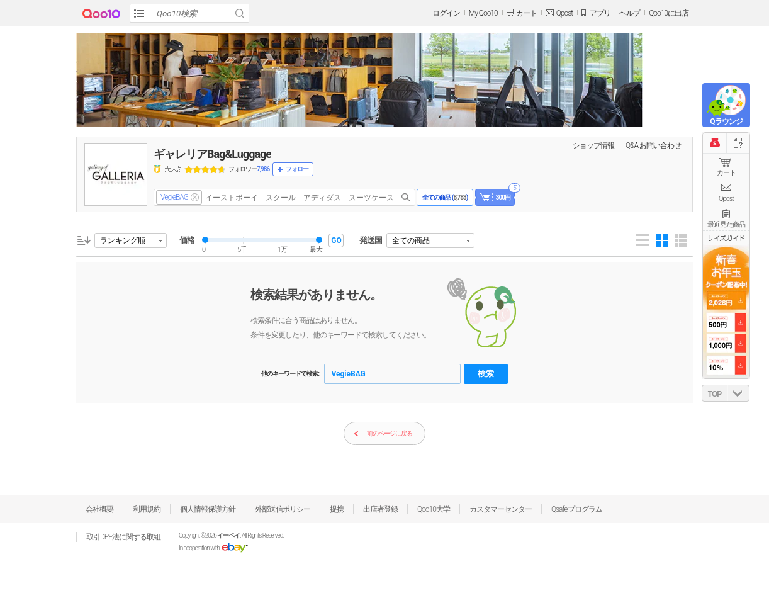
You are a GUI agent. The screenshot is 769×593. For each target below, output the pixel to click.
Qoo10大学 (433, 509)
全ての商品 (411, 240)
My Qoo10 (483, 13)
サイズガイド (726, 238)
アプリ (600, 13)
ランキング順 (122, 240)
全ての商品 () (445, 197)
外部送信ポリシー (282, 509)
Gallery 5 (681, 240)
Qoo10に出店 (668, 13)
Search (240, 13)
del (194, 197)
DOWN (738, 393)
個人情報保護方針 (207, 509)
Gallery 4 (662, 240)
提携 (337, 509)
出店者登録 (380, 509)
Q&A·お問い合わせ (653, 145)
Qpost (564, 13)
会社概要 (99, 509)
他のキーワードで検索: (290, 373)
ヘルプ (629, 13)
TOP (714, 394)
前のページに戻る (383, 434)
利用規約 (146, 509)
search (406, 197)
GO (336, 240)
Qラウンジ (726, 121)
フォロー (297, 169)
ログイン (446, 13)
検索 (486, 373)
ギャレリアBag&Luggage (212, 154)
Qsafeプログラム (576, 509)
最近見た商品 (726, 224)
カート (726, 173)
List (642, 240)
